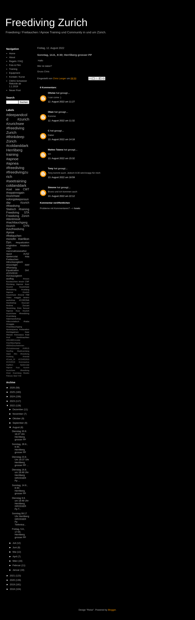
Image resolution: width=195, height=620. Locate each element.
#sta (27, 256)
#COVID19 (11, 273)
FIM (27, 295)
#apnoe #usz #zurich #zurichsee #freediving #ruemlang (17, 313)
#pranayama (12, 329)
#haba (26, 321)
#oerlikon (23, 238)
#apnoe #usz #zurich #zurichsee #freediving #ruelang (17, 287)
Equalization (12, 270)
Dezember (18, 409)
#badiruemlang (23, 351)
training (12, 154)
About (12, 57)
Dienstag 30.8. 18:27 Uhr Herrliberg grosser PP (19, 435)
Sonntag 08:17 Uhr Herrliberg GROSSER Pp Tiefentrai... (20, 519)
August (16, 427)
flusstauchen (12, 281)
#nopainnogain (15, 192)
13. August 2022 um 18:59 (61, 177)
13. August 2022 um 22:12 (61, 196)
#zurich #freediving (17, 204)
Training (13, 69)
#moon (26, 278)
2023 (13, 401)
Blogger (112, 609)
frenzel (26, 308)
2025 (13, 392)
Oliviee (51, 93)
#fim (15, 354)
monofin (11, 238)
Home (12, 53)
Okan (51, 112)
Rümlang (10, 284)
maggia (17, 297)
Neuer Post (15, 90)
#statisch (24, 245)
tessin (21, 281)
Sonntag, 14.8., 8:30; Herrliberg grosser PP (19, 489)
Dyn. (9, 242)
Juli (15, 543)
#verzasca (19, 334)
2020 (13, 580)
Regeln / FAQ (16, 61)
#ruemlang (17, 373)
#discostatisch (12, 321)
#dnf (27, 264)
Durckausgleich (14, 275)
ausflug (10, 278)
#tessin (9, 334)
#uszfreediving (15, 229)
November (18, 414)
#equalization (22, 242)
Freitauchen (12, 259)
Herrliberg (14, 150)
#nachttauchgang (16, 222)
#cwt (9, 189)
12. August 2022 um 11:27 (61, 101)
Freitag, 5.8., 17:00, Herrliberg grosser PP (19, 533)
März (15, 561)
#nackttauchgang (14, 327)
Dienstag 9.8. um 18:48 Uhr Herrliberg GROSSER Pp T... (20, 503)
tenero (26, 297)
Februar (17, 565)
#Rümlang (11, 267)
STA (26, 212)
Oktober (17, 418)
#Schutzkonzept (12, 348)
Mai (15, 552)
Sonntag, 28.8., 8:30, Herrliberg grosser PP (19, 448)
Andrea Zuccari (17, 305)
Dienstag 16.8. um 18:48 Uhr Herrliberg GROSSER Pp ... (20, 475)
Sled (15, 376)
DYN (26, 225)
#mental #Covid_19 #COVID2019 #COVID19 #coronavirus (17, 359)
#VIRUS (26, 348)
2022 (13, 405)
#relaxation (24, 329)
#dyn (8, 248)
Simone (52, 187)
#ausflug (9, 351)
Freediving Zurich (46, 22)
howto (77, 208)
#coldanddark (17, 146)
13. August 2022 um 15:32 (61, 158)
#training (24, 209)
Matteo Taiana (55, 149)
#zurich (10, 225)
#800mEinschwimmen (15, 346)
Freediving (12, 212)
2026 (13, 387)
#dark (8, 354)
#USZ (26, 254)
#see (27, 332)
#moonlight (12, 264)
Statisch (11, 209)
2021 (13, 575)
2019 (13, 584)
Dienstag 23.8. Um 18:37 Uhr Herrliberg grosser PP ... (20, 461)
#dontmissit (13, 219)
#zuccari (25, 303)
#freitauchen (13, 235)
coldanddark (16, 185)
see (17, 189)
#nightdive (11, 245)
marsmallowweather (16, 251)
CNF (27, 281)
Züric (19, 308)
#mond (21, 295)
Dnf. (27, 270)
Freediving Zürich (17, 215)
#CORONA (24, 300)
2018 (13, 589)
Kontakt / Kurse (17, 76)
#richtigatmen (12, 332)
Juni (15, 547)
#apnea (12, 163)
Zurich (11, 132)
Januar (16, 570)
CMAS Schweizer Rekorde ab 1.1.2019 (18, 84)
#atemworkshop (13, 319)
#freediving (15, 168)
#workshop (11, 303)
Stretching (11, 308)
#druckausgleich (14, 262)
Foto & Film (15, 65)
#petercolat (12, 256)
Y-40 (19, 376)
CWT (26, 189)
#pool (9, 254)
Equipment (14, 73)
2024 (13, 396)
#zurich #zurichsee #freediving (17, 123)
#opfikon (9, 365)
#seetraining (16, 181)
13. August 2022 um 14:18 (61, 139)
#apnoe (12, 159)
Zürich (11, 141)
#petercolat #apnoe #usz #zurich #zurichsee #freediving (17, 367)
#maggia (10, 324)
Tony (50, 168)
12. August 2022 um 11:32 (61, 120)
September (18, 423)
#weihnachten (22, 337)
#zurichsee (13, 195)
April (15, 556)
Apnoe (10, 232)
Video (9, 297)
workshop (10, 300)
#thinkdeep (15, 137)
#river (8, 373)
